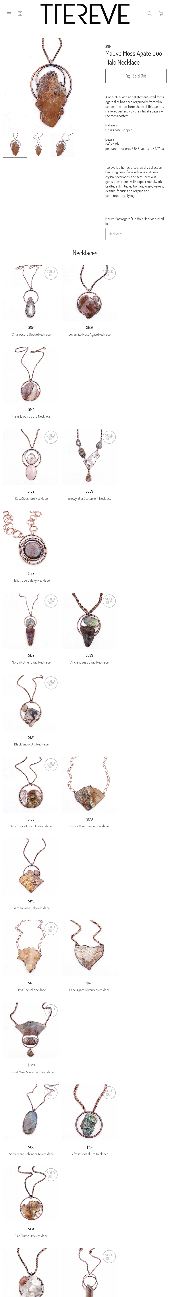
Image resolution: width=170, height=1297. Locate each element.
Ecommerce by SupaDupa (89, 1277)
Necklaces (115, 234)
